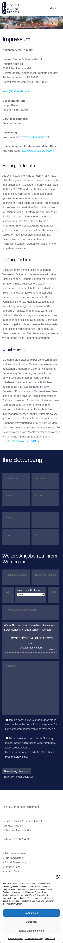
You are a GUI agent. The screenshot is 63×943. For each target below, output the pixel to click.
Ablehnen (31, 921)
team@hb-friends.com (15, 91)
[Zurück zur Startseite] (11, 8)
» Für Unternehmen (14, 853)
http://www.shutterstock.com (37, 150)
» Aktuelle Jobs (11, 866)
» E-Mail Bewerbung (14, 862)
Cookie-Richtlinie (15, 939)
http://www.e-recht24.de (26, 441)
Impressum (50, 939)
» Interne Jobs (10, 871)
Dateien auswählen (31, 647)
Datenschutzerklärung (34, 939)
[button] (58, 877)
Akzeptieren (31, 912)
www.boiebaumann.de (35, 137)
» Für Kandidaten (12, 857)
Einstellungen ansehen (31, 930)
